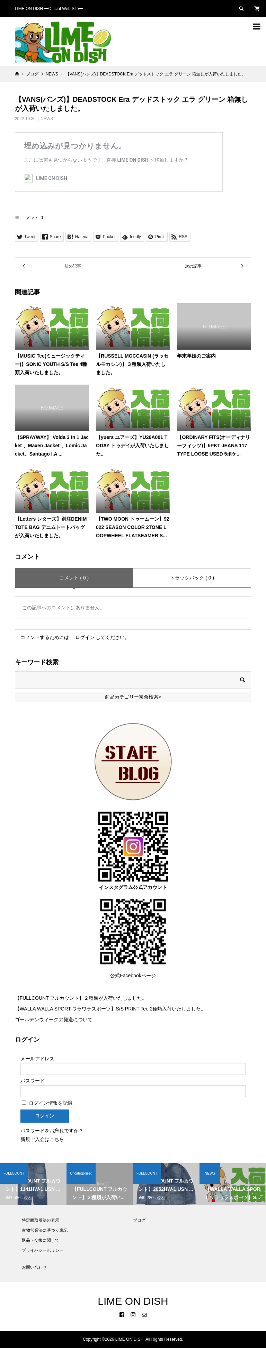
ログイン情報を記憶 (47, 1103)
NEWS (47, 118)
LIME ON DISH (133, 1301)
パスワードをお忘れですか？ (51, 1130)
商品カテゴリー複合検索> (133, 697)
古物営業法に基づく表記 (45, 1230)
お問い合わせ (34, 1267)
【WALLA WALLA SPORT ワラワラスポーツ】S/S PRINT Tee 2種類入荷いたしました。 (110, 1009)
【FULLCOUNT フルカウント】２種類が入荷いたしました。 (81, 998)
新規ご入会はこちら (42, 1139)
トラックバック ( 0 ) (192, 578)
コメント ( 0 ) (74, 578)
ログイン (85, 637)
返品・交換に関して (40, 1240)
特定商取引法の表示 (40, 1220)
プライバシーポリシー (42, 1250)
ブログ (139, 1220)
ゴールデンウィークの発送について (53, 1019)
